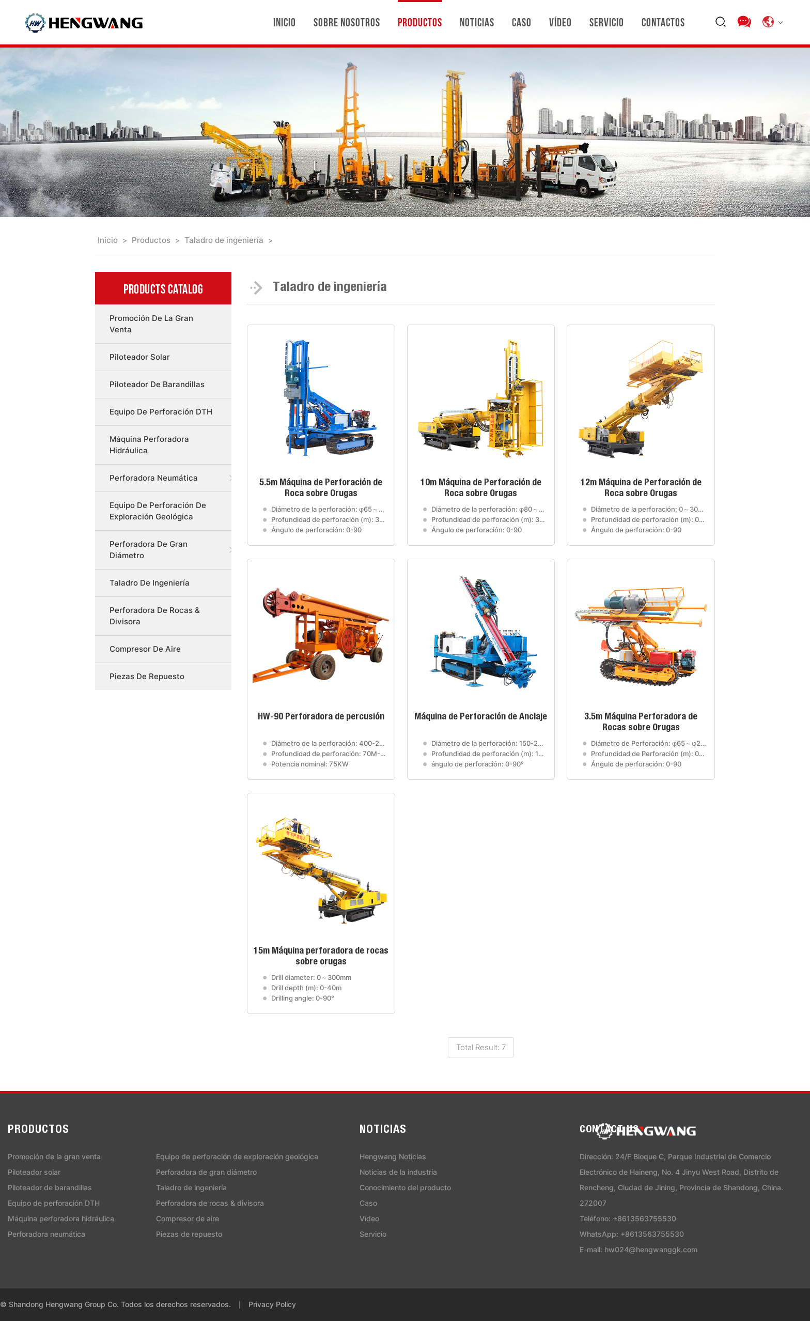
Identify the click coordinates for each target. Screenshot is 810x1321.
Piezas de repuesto (147, 676)
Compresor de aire (145, 649)
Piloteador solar (140, 357)
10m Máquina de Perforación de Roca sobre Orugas (480, 489)
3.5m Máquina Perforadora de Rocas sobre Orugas (640, 723)
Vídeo (560, 22)
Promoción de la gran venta (151, 323)
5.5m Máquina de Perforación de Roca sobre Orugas (320, 489)
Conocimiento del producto (405, 1187)
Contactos (663, 22)
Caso (522, 22)
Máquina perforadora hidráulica (149, 444)
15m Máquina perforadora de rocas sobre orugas (321, 957)
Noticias (477, 22)
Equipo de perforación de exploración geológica (158, 510)
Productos (420, 22)
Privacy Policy (272, 1304)
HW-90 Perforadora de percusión (321, 717)
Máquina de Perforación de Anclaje (480, 717)
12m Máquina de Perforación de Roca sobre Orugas (641, 489)
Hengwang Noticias (393, 1156)
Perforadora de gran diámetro (149, 549)
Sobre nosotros (347, 22)
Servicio (606, 22)
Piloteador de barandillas (157, 384)
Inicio (284, 22)
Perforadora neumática (154, 478)
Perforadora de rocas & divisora (155, 615)
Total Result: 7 (481, 1047)
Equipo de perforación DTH (161, 412)
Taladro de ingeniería (223, 240)
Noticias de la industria (398, 1172)
